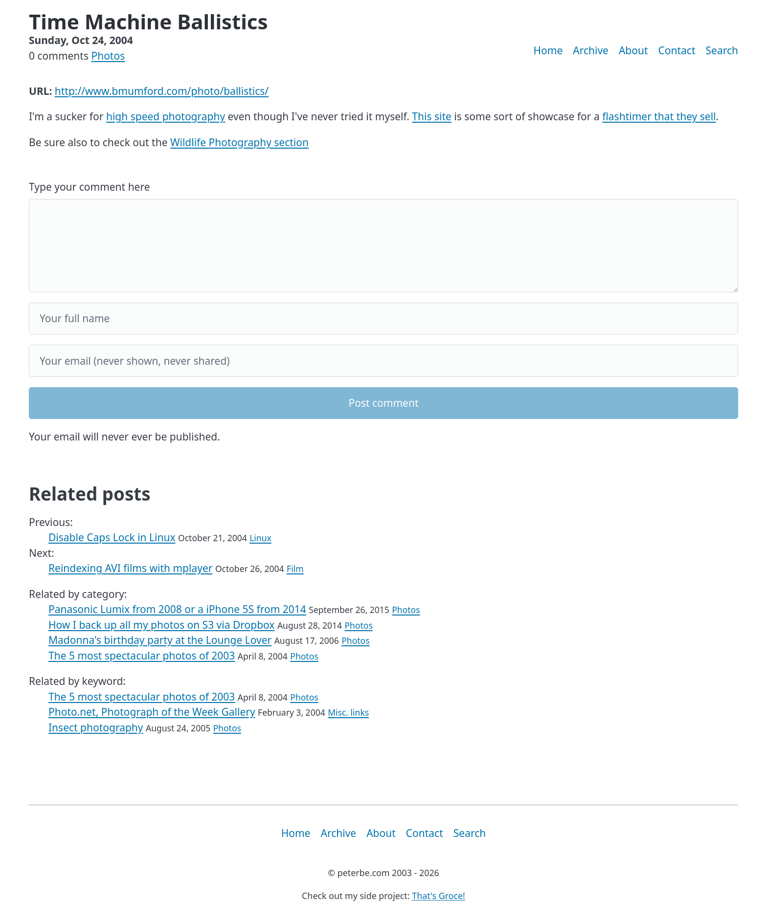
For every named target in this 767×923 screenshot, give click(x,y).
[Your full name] (383, 319)
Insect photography (95, 727)
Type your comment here (89, 187)
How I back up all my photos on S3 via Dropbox (161, 625)
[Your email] (383, 361)
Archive (591, 50)
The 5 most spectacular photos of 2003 (141, 655)
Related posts (90, 494)
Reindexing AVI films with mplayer (130, 568)
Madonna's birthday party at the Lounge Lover (159, 640)
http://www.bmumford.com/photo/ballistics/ (162, 91)
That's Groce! (438, 895)
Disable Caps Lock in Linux (112, 537)
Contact (677, 50)
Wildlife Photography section (239, 142)
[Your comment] (383, 245)
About (633, 50)
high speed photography (165, 116)
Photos (108, 56)
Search (722, 50)
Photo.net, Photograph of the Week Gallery (151, 712)
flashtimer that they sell (659, 116)
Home (548, 50)
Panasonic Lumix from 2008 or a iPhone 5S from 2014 (177, 609)
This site (431, 116)
